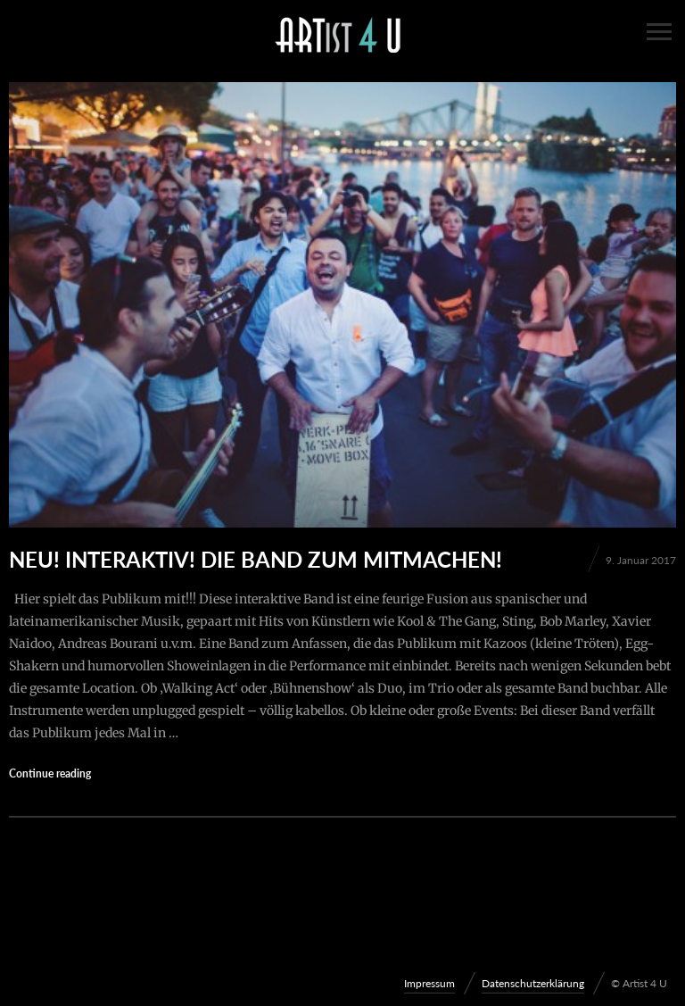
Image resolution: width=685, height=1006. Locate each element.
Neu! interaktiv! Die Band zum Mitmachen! (255, 559)
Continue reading (50, 773)
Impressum (429, 983)
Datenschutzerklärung (533, 983)
